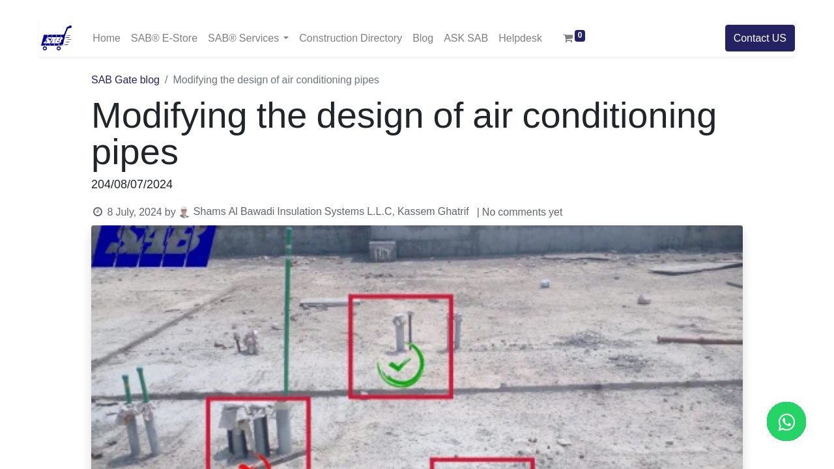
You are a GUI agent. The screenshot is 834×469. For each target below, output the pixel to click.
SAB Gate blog (125, 80)
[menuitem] (106, 38)
